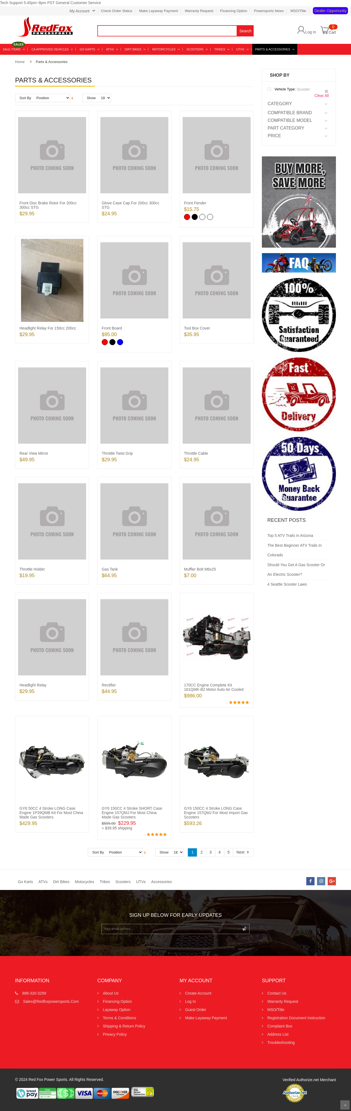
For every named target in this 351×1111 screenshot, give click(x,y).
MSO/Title (298, 11)
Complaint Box (279, 1026)
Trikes (105, 882)
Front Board (112, 328)
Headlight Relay (33, 685)
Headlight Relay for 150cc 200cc (47, 328)
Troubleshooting (281, 1042)
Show (91, 98)
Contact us (276, 993)
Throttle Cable (196, 453)
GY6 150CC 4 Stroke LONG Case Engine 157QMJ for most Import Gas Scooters (216, 812)
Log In (310, 32)
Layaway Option (116, 1009)
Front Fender (195, 203)
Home (20, 62)
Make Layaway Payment (158, 11)
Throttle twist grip (117, 453)
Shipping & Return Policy (124, 1026)
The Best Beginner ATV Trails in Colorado (294, 550)
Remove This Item (326, 91)
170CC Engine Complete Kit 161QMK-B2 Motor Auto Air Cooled (214, 687)
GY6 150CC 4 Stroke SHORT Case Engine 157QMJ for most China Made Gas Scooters (132, 812)
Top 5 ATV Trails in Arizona (290, 535)
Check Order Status (116, 11)
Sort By (25, 98)
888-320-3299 (34, 993)
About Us (111, 993)
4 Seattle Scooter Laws (287, 584)
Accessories (161, 882)
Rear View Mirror (33, 453)
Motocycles (84, 882)
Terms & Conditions (119, 1018)
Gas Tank (110, 569)
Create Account (198, 993)
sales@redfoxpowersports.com (51, 1001)
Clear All (322, 95)
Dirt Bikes (61, 882)
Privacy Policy (115, 1034)
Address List (277, 1034)
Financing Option (233, 11)
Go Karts (25, 882)
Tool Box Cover (197, 328)
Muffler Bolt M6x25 (200, 569)
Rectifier (109, 685)
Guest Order (195, 1009)
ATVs (42, 882)
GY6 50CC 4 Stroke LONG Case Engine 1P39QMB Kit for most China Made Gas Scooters (51, 812)
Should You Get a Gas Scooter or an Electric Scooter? (296, 570)
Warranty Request (199, 11)
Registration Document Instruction (296, 1018)
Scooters (123, 882)
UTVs (141, 882)
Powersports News (269, 11)
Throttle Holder (32, 569)
